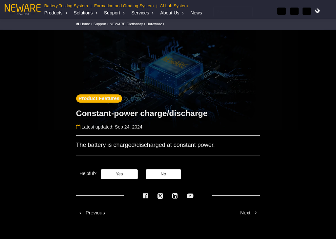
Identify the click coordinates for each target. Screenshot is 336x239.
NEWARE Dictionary (126, 24)
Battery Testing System (66, 5)
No (163, 173)
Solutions (83, 12)
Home (85, 24)
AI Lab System (174, 5)
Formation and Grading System (124, 5)
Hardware (154, 24)
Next (250, 212)
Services (140, 12)
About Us (169, 12)
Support (112, 12)
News (196, 12)
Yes (119, 173)
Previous (90, 212)
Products (53, 12)
